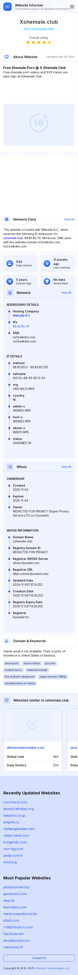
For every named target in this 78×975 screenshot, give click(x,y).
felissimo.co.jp (14, 815)
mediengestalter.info (19, 829)
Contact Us (39, 958)
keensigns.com (15, 907)
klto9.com (11, 920)
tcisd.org (10, 862)
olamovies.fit (13, 947)
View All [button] (69, 219)
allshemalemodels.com (25, 747)
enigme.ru (11, 822)
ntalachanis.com (16, 835)
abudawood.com (16, 940)
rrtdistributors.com (18, 927)
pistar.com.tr (13, 855)
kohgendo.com (15, 842)
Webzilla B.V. (21, 315)
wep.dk (9, 900)
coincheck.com (15, 802)
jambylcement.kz (16, 887)
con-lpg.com (13, 849)
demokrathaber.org (18, 809)
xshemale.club (13, 238)
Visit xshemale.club (39, 29)
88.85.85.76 (21, 326)
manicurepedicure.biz (20, 914)
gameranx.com (15, 894)
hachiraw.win (13, 934)
